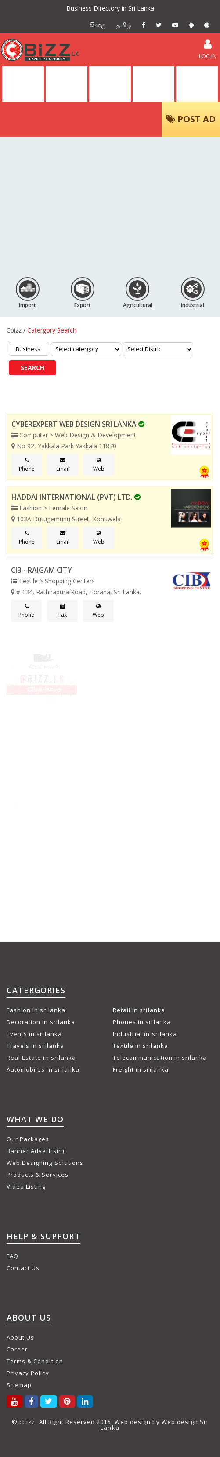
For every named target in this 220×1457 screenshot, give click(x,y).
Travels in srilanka (35, 1046)
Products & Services (38, 1175)
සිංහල (98, 25)
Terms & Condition (35, 1361)
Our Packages (28, 1139)
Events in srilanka (34, 1034)
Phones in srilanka (142, 1022)
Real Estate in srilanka (41, 1058)
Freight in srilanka (141, 1069)
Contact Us (23, 1268)
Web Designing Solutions (45, 1163)
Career (17, 1349)
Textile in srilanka (140, 1046)
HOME (23, 84)
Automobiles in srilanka (43, 1069)
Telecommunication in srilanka (160, 1058)
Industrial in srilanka (145, 1034)
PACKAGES (197, 84)
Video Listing (26, 1186)
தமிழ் (123, 25)
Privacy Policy (28, 1373)
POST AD (191, 119)
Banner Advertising (36, 1151)
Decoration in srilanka (41, 1022)
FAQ (12, 1256)
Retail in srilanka (139, 1010)
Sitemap (19, 1385)
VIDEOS (154, 84)
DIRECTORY (66, 84)
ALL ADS (110, 84)
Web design (133, 1422)
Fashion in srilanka (36, 1010)
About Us (20, 1337)
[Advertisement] (110, 203)
